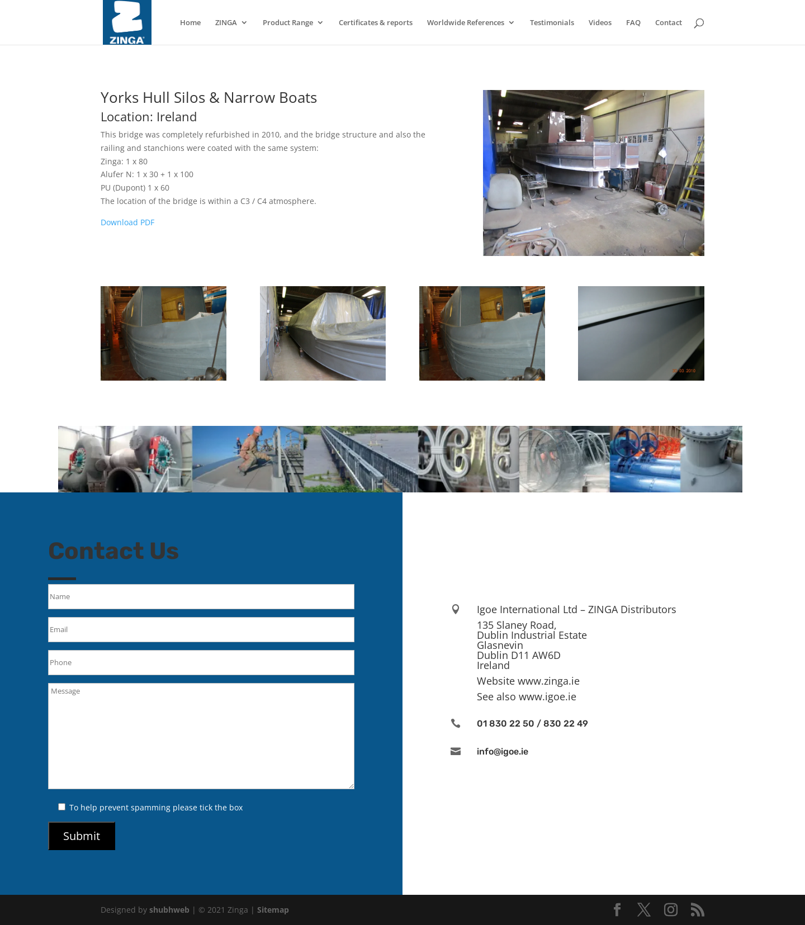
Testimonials (552, 22)
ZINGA (226, 22)
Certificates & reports (376, 22)
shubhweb (169, 909)
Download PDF (127, 222)
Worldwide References (465, 22)
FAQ (633, 22)
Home (190, 22)
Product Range (288, 22)
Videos (600, 22)
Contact (668, 22)
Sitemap (273, 909)
